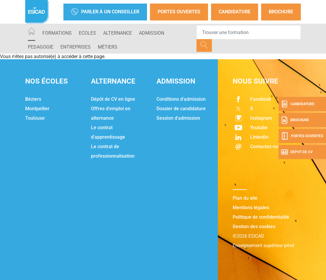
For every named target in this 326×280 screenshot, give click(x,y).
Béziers (33, 99)
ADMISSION (151, 33)
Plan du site (245, 198)
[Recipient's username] (249, 32)
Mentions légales (251, 207)
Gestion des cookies (254, 226)
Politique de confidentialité (261, 217)
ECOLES (87, 33)
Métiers (107, 47)
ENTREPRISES (75, 47)
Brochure (281, 12)
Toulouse (35, 118)
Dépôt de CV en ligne (113, 99)
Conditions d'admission (181, 99)
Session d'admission (178, 118)
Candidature (234, 12)
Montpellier (37, 108)
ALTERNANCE (117, 33)
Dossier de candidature (181, 108)
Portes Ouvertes (179, 12)
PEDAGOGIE (40, 47)
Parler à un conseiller (105, 12)
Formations (57, 33)
